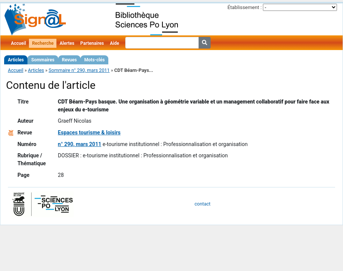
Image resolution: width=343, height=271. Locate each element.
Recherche (42, 43)
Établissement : (245, 7)
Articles (16, 59)
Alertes (66, 43)
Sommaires (42, 59)
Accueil (18, 43)
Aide (114, 43)
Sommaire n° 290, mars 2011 (79, 70)
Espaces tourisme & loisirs (89, 132)
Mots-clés (94, 59)
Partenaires (92, 43)
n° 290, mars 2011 (79, 144)
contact (202, 204)
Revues (69, 59)
